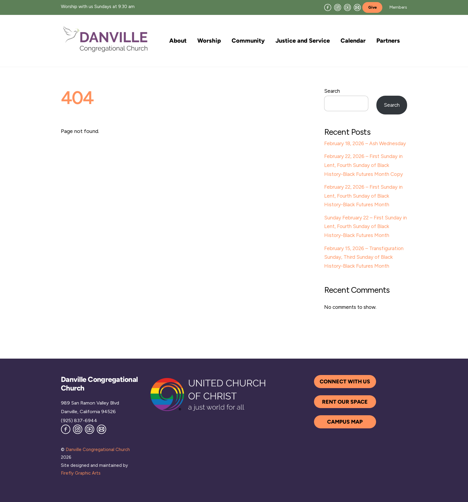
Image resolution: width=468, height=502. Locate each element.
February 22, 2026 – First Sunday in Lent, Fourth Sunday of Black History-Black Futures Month (363, 195)
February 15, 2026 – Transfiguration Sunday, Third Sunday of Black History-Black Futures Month (364, 257)
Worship (209, 40)
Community (248, 40)
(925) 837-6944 (79, 420)
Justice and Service (302, 40)
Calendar (353, 40)
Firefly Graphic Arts (81, 473)
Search (332, 91)
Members (398, 7)
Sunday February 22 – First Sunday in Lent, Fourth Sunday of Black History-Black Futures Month (365, 226)
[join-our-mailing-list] (357, 7)
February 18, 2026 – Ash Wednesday (365, 143)
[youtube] (347, 7)
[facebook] (327, 7)
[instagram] (337, 7)
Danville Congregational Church (98, 449)
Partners (388, 40)
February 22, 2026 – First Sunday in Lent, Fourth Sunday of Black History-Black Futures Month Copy (363, 165)
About (178, 40)
